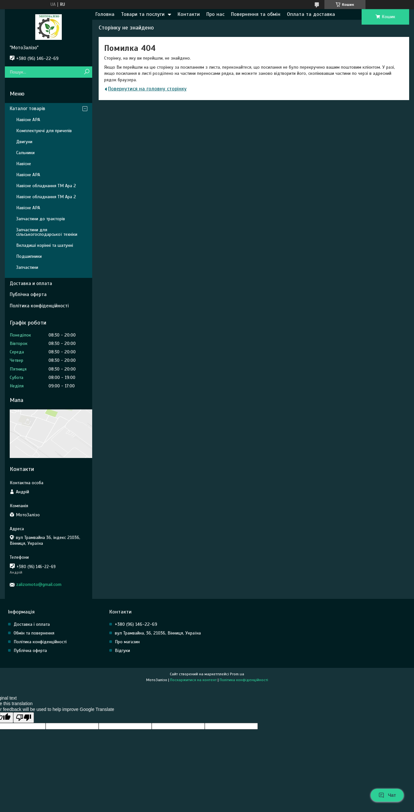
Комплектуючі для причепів (44, 130)
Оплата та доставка (311, 14)
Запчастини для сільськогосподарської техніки (46, 232)
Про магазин (127, 642)
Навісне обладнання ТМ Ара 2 (46, 186)
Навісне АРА (28, 119)
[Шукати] (86, 72)
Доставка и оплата (31, 283)
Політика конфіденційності (39, 306)
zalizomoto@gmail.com (38, 584)
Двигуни (24, 141)
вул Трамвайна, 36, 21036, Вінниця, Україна (158, 633)
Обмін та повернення (34, 633)
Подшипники (29, 256)
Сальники (25, 152)
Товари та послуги (143, 14)
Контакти (189, 14)
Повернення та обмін (255, 14)
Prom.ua (237, 674)
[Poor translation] (23, 717)
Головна (104, 14)
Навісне (23, 163)
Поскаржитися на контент (193, 680)
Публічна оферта (28, 294)
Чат (387, 795)
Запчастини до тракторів (40, 219)
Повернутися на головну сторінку (147, 89)
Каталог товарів (27, 108)
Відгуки (122, 650)
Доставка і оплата (32, 624)
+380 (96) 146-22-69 (136, 624)
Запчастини (27, 267)
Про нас (215, 14)
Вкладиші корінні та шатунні (44, 245)
